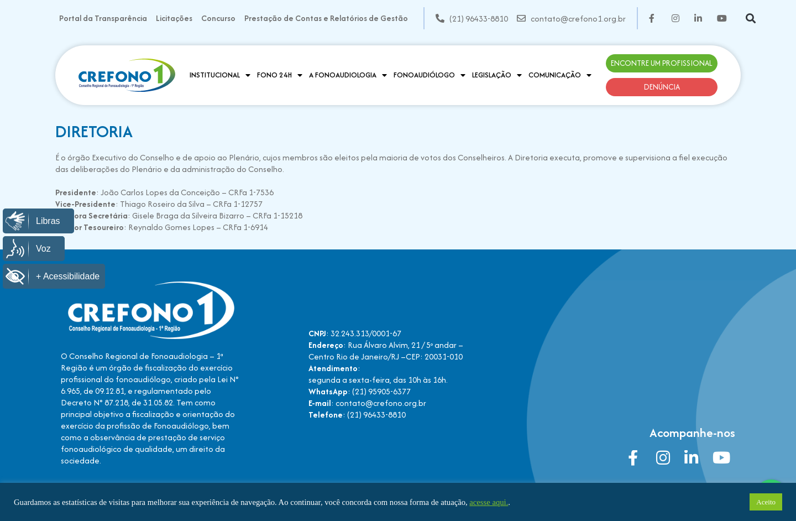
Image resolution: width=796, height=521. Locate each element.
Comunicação (559, 75)
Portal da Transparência (103, 18)
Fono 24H (279, 75)
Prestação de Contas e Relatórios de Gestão (326, 18)
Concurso (218, 18)
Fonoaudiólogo (429, 75)
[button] (751, 18)
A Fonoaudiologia (348, 75)
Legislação (497, 75)
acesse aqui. (488, 502)
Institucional (220, 75)
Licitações (174, 18)
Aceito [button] (766, 502)
